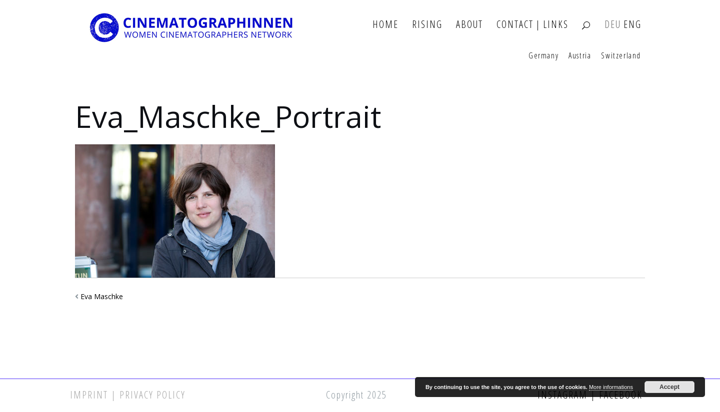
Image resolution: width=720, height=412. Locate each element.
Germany (543, 56)
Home (385, 24)
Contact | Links (532, 24)
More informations (611, 387)
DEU (612, 24)
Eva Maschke (101, 296)
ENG (633, 24)
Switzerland (621, 56)
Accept (670, 387)
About (469, 24)
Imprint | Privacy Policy (128, 395)
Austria (579, 56)
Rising (427, 24)
